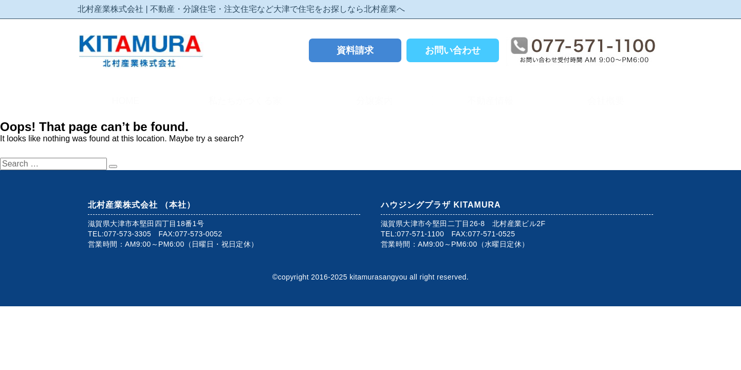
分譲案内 (377, 101)
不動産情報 (492, 101)
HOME (125, 101)
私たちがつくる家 (247, 101)
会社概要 (608, 101)
